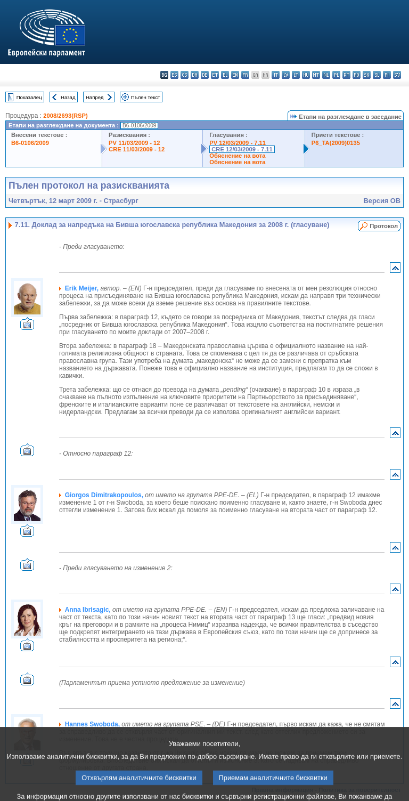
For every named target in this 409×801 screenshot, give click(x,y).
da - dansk (195, 75)
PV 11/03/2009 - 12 (134, 143)
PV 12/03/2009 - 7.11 (237, 143)
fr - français (245, 75)
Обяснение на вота (237, 155)
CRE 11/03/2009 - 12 (137, 149)
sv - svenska (397, 75)
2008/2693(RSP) (65, 115)
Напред (95, 97)
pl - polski (336, 75)
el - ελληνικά (225, 75)
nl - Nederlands (326, 75)
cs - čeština (185, 75)
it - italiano (276, 75)
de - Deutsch (205, 75)
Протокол (384, 226)
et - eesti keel (215, 75)
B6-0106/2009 (30, 143)
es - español (174, 75)
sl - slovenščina (377, 75)
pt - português (346, 75)
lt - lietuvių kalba (296, 75)
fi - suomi (387, 75)
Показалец (29, 97)
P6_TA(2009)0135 (336, 143)
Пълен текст (145, 97)
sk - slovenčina (367, 75)
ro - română (357, 75)
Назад (68, 97)
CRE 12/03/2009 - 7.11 (241, 149)
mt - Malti (316, 75)
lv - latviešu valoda (286, 75)
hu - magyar (306, 75)
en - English (235, 75)
